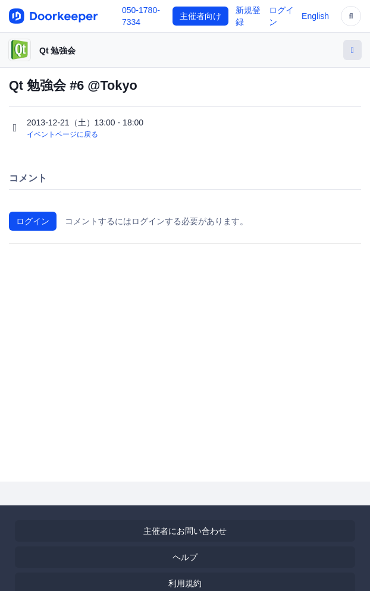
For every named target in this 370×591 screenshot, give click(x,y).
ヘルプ (185, 557)
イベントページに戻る (62, 134)
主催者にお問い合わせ (185, 531)
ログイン (32, 221)
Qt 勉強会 (57, 50)
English (315, 16)
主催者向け (200, 16)
